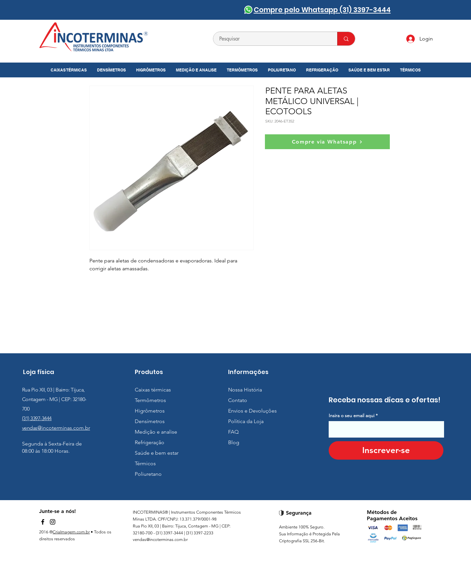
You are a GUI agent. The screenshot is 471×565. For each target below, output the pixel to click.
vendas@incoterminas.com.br (160, 539)
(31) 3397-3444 (37, 418)
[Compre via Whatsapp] (327, 141)
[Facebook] (42, 521)
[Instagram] (52, 521)
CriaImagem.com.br (71, 531)
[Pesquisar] (271, 38)
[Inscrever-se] (386, 450)
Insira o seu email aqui (351, 415)
